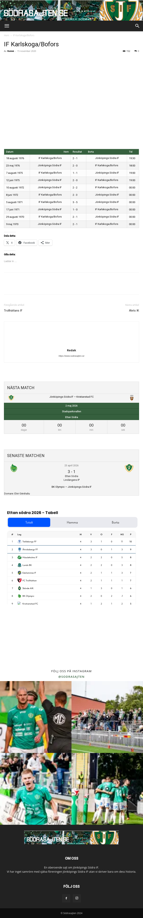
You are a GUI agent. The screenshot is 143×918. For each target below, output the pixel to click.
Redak (10, 50)
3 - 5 (75, 202)
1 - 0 (75, 209)
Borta (91, 151)
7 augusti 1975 (14, 172)
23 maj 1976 (13, 165)
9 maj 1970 (12, 224)
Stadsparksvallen (71, 411)
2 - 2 (75, 187)
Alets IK (134, 310)
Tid (130, 151)
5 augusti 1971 (14, 202)
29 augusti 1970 (15, 216)
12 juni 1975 (13, 180)
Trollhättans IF (13, 310)
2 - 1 (75, 158)
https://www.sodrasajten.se (71, 356)
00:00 (132, 187)
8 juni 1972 (12, 194)
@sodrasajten (71, 677)
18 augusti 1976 (15, 158)
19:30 (132, 158)
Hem (6, 35)
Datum (9, 151)
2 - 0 (75, 165)
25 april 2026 (71, 465)
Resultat (77, 151)
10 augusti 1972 (15, 187)
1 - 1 (75, 172)
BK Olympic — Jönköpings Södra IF (72, 486)
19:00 (132, 172)
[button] (6, 26)
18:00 (132, 165)
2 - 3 (75, 194)
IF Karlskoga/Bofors (53, 158)
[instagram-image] (36, 717)
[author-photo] (71, 344)
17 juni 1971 (13, 209)
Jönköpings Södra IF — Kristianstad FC (71, 396)
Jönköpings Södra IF (103, 158)
